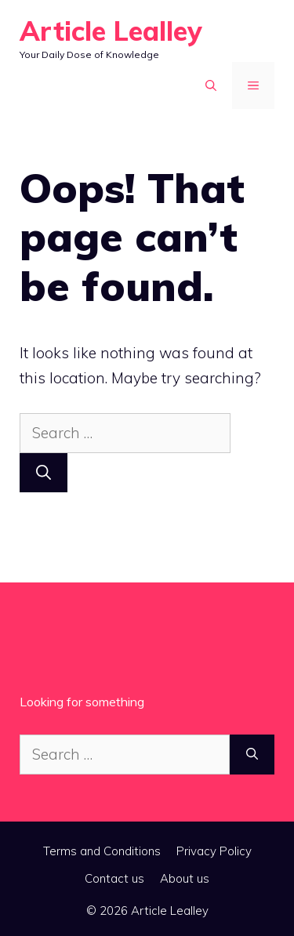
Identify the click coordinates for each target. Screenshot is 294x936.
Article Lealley (111, 31)
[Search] (43, 473)
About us (184, 878)
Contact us (114, 878)
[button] (211, 85)
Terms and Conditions (102, 850)
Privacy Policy (214, 850)
